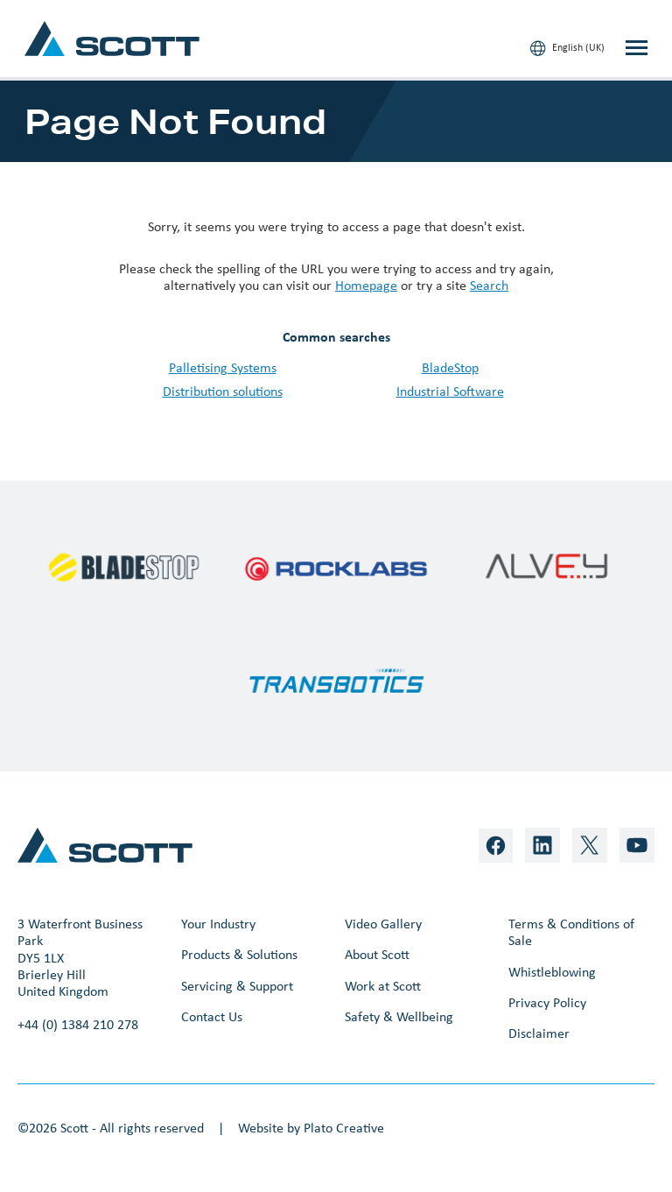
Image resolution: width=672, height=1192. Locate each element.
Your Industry (218, 923)
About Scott (377, 954)
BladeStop (450, 367)
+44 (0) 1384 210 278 (78, 1024)
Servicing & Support (237, 985)
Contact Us (211, 1016)
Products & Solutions (239, 954)
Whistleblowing (552, 971)
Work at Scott (383, 985)
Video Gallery (383, 923)
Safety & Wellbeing (399, 1016)
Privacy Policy (547, 1002)
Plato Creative (344, 1127)
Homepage (366, 285)
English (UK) (567, 48)
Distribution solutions (223, 391)
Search (489, 285)
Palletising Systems (222, 367)
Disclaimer (539, 1033)
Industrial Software (450, 391)
